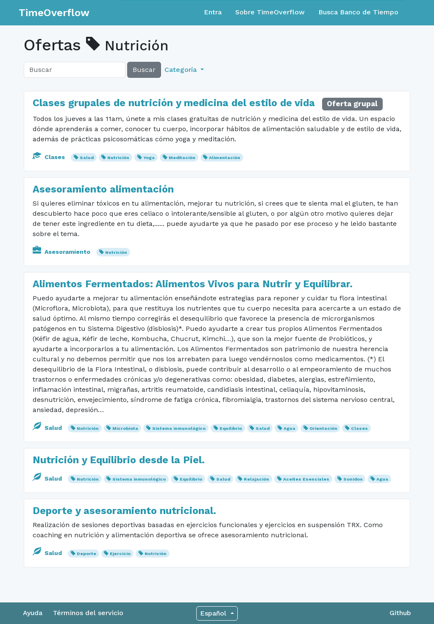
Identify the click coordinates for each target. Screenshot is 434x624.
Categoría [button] (181, 70)
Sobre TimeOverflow (270, 12)
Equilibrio (231, 428)
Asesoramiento (62, 251)
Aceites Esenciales (306, 479)
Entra (213, 12)
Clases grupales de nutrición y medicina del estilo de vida (174, 103)
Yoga (149, 157)
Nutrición (118, 157)
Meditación (182, 157)
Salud (87, 157)
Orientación (323, 428)
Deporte (86, 553)
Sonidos (353, 479)
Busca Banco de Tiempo (358, 12)
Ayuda (32, 613)
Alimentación (224, 157)
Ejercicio (120, 553)
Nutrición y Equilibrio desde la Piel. (119, 460)
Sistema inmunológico (179, 428)
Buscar (144, 70)
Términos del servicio (88, 613)
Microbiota (125, 428)
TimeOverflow (54, 13)
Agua (289, 428)
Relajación (256, 479)
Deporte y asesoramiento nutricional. (124, 511)
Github (400, 613)
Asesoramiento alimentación (103, 189)
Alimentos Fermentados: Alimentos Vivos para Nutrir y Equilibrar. (193, 284)
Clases (50, 157)
